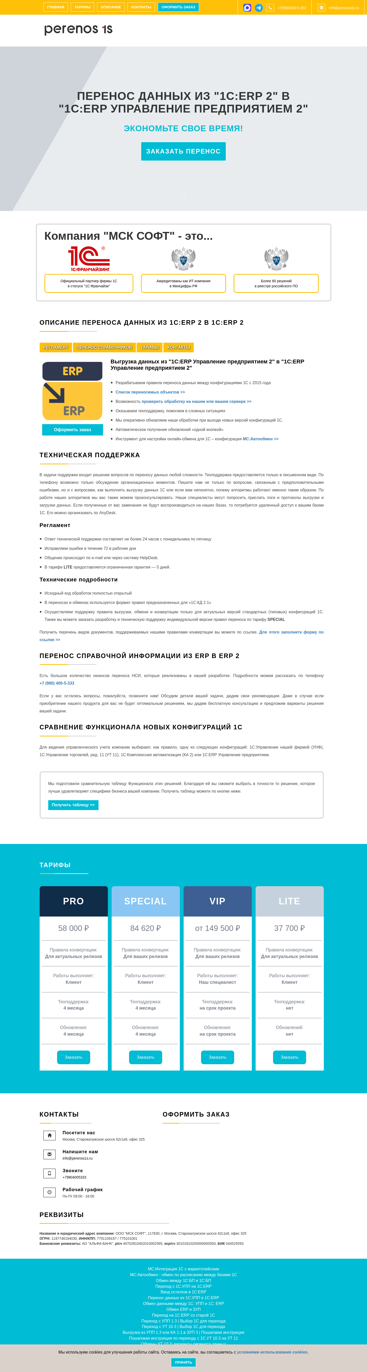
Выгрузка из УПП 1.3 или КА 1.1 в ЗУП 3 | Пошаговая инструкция (183, 1332)
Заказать (73, 1057)
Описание (111, 7)
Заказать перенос (183, 151)
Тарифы (82, 7)
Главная (55, 7)
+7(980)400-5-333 (292, 8)
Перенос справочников (104, 347)
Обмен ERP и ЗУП (183, 1309)
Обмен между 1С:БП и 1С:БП (183, 1280)
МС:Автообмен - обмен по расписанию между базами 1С (183, 1275)
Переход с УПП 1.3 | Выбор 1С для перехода (183, 1321)
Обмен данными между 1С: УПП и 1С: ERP (183, 1303)
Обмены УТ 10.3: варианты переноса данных (183, 1344)
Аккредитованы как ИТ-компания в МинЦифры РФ (183, 283)
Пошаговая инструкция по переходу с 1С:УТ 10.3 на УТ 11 (183, 1338)
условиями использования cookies (272, 1352)
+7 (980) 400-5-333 (57, 683)
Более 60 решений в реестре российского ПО (276, 283)
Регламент (55, 347)
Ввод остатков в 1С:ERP (183, 1292)
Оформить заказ (178, 7)
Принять (183, 1362)
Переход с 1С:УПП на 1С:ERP (183, 1286)
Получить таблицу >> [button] (73, 805)
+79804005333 (74, 1177)
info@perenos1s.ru (344, 8)
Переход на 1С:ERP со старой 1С (183, 1315)
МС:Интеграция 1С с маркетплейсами (183, 1269)
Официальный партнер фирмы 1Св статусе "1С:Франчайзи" (89, 283)
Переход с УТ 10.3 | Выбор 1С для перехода (183, 1326)
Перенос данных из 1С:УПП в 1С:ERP (183, 1298)
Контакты (141, 7)
